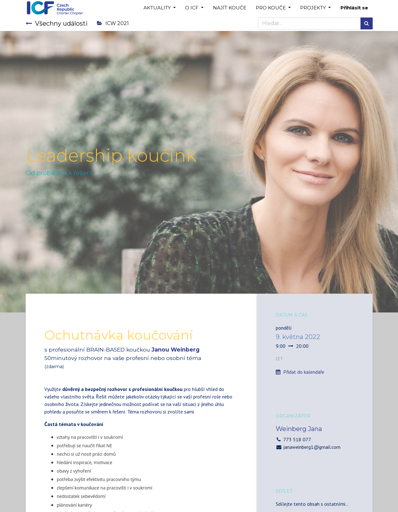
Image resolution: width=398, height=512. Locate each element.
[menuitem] (229, 8)
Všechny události (57, 23)
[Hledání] (366, 23)
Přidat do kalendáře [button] (303, 372)
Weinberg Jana (299, 429)
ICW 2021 (113, 23)
